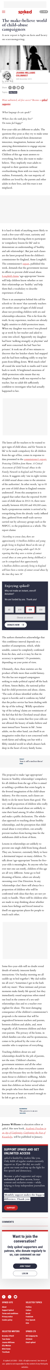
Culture (28, 1310)
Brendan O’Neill (8, 1336)
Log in (43, 12)
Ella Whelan (6, 1345)
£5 (9, 609)
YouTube (15, 1297)
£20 (30, 609)
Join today (25, 1266)
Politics (13, 92)
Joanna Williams (8, 1342)
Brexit (28, 1313)
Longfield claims (10, 276)
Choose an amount (25, 617)
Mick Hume (6, 1349)
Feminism (29, 1317)
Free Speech (30, 1320)
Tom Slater (6, 1339)
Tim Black (6, 1352)
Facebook (3, 1297)
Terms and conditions (10, 1313)
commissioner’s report (35, 459)
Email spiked (30, 1342)
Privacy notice (7, 1317)
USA (27, 1323)
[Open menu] (3, 11)
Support (11, 1208)
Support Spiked (8, 1310)
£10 (19, 609)
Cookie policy (7, 1320)
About (4, 1307)
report (26, 263)
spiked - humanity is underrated (25, 12)
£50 (40, 609)
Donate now (13, 625)
